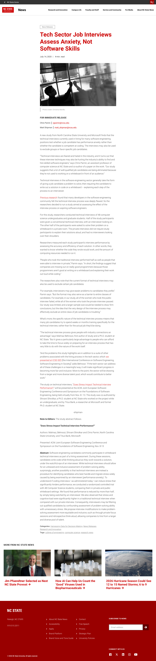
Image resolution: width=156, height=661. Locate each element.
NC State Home (13, 2)
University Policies (87, 638)
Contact (82, 619)
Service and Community (112, 10)
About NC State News (145, 10)
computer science (72, 532)
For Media (129, 10)
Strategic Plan (85, 633)
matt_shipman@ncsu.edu (66, 127)
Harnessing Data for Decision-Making (67, 526)
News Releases (89, 526)
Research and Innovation (58, 10)
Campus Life (76, 10)
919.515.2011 (13, 625)
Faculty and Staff (92, 10)
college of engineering (54, 532)
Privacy (82, 629)
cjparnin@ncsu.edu (61, 123)
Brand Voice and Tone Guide (61, 638)
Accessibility (54, 624)
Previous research (48, 197)
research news (87, 532)
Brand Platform (55, 633)
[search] (152, 2)
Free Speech (84, 624)
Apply (51, 629)
